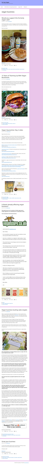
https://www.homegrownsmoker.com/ (8, 151)
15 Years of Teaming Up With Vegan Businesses (14, 76)
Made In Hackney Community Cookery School (9, 144)
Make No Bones (4, 166)
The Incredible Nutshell (5, 165)
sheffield (6, 123)
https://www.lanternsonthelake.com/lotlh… (9, 170)
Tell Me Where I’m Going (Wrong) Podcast (10, 6)
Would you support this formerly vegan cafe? (13, 19)
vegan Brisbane (17, 69)
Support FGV (20, 6)
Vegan (6, 68)
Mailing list (25, 6)
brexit (3, 303)
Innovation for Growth (10, 457)
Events (2, 6)
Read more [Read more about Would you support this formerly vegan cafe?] (3, 62)
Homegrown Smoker (5, 149)
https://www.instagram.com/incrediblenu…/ (17, 165)
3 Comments (4, 435)
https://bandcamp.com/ (6, 176)
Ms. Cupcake (15, 457)
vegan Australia (12, 69)
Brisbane (4, 69)
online (11, 419)
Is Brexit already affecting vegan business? (13, 205)
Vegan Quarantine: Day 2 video (12, 130)
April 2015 (16, 315)
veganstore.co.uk (12, 229)
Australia (4, 68)
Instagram (3, 421)
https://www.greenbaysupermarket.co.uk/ (9, 157)
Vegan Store (11, 303)
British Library (5, 457)
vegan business (22, 69)
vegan (9, 69)
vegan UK (14, 123)
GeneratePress (26, 462)
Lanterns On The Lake (20, 168)
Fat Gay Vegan (5, 2)
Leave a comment (5, 124)
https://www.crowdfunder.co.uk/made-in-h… (9, 147)
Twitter (25, 419)
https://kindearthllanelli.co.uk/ (7, 162)
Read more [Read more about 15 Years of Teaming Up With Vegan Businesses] (3, 117)
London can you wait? (6, 456)
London (4, 123)
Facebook (17, 419)
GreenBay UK (4, 156)
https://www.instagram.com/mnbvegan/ (14, 166)
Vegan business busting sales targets (14, 310)
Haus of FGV (4, 122)
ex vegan (7, 69)
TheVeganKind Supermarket (6, 153)
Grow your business (8, 441)
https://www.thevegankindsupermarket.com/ (9, 154)
